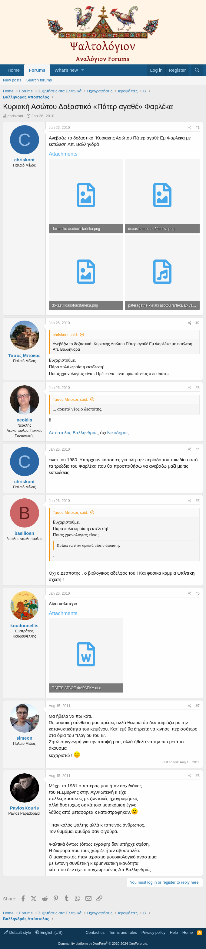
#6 (198, 593)
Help (174, 932)
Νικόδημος (118, 432)
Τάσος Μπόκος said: (70, 399)
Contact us (95, 932)
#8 (198, 776)
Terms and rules (123, 932)
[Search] (197, 70)
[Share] (190, 127)
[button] (82, 70)
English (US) (49, 932)
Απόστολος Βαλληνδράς (73, 432)
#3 (198, 388)
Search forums (39, 80)
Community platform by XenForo (103, 943)
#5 (198, 501)
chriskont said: (65, 334)
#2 (198, 323)
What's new (66, 70)
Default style (17, 932)
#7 (198, 706)
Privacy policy (153, 932)
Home (14, 70)
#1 (198, 128)
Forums (37, 70)
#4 (198, 449)
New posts (12, 80)
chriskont (15, 116)
